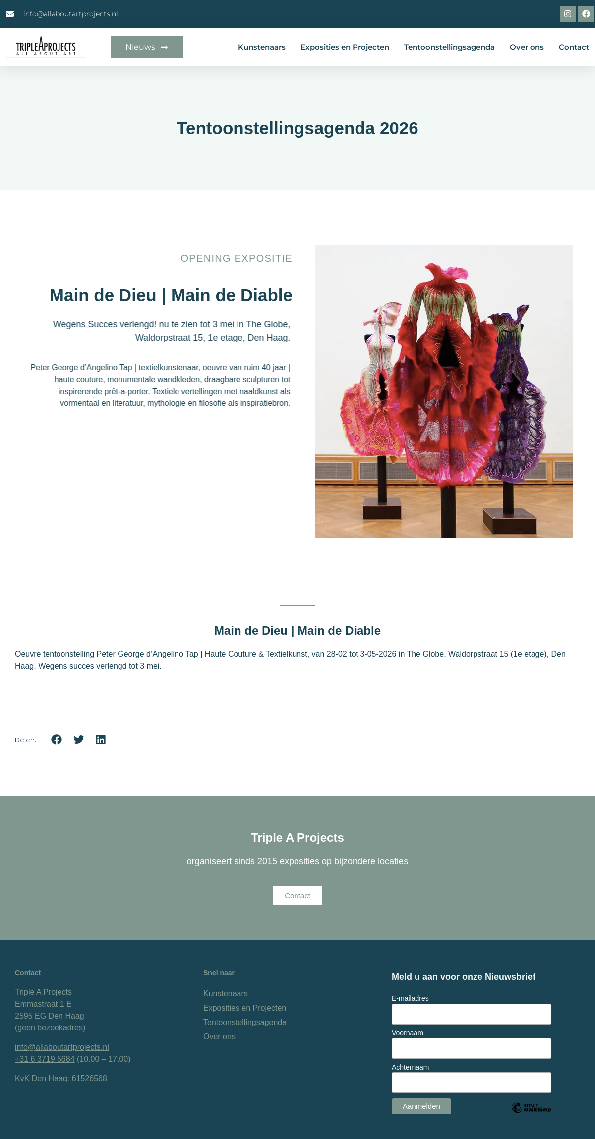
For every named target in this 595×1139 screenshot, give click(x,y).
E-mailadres (410, 998)
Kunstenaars (262, 47)
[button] (56, 739)
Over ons (527, 47)
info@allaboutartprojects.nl (62, 1047)
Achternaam (410, 1067)
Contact (574, 47)
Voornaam (407, 1032)
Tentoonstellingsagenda (449, 47)
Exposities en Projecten (344, 47)
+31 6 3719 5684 (45, 1059)
